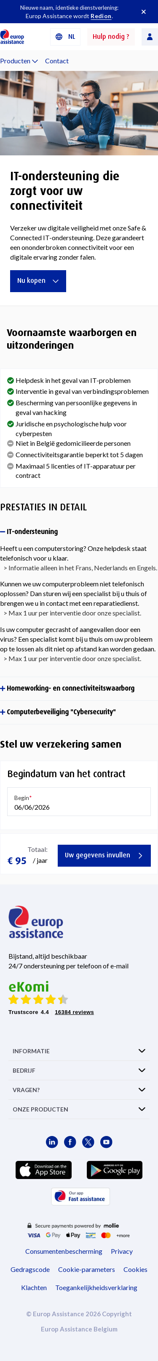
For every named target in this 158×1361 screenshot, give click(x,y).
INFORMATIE (31, 1051)
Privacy (122, 1251)
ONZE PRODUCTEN (40, 1109)
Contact (57, 61)
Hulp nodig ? (111, 37)
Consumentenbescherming (63, 1251)
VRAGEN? (26, 1089)
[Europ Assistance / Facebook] (70, 1142)
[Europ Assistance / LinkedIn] (52, 1142)
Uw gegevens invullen (104, 855)
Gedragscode (30, 1269)
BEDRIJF (24, 1070)
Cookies (135, 1269)
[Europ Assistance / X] (88, 1142)
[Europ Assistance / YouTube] (106, 1142)
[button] (65, 37)
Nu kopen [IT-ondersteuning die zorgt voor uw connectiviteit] (38, 281)
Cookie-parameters (86, 1269)
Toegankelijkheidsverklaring (96, 1287)
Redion (101, 15)
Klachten (34, 1287)
